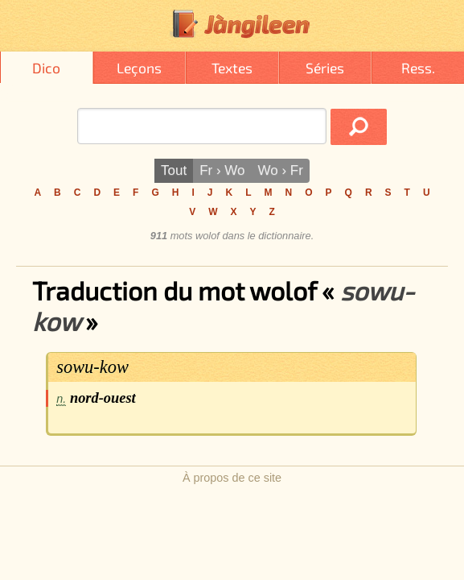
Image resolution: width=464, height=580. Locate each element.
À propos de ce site (232, 477)
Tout (174, 170)
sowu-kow (92, 367)
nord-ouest (103, 398)
